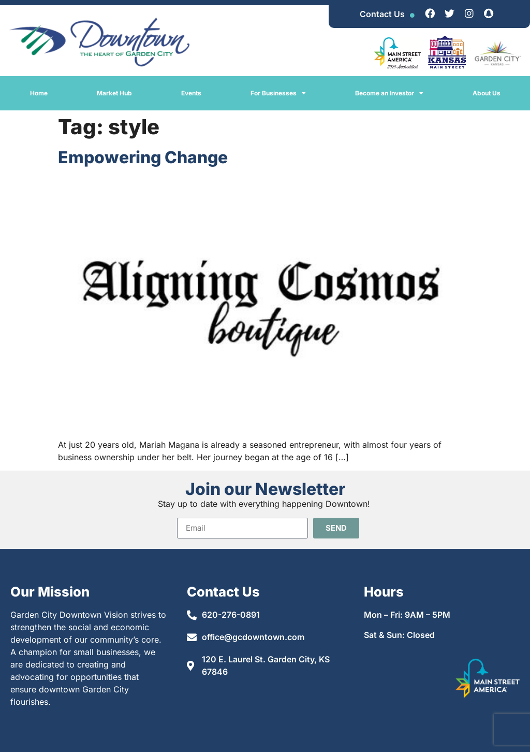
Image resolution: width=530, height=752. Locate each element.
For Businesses (278, 93)
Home (39, 93)
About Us (486, 93)
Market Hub (114, 93)
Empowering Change (143, 157)
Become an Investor (389, 93)
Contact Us (382, 14)
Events (191, 93)
